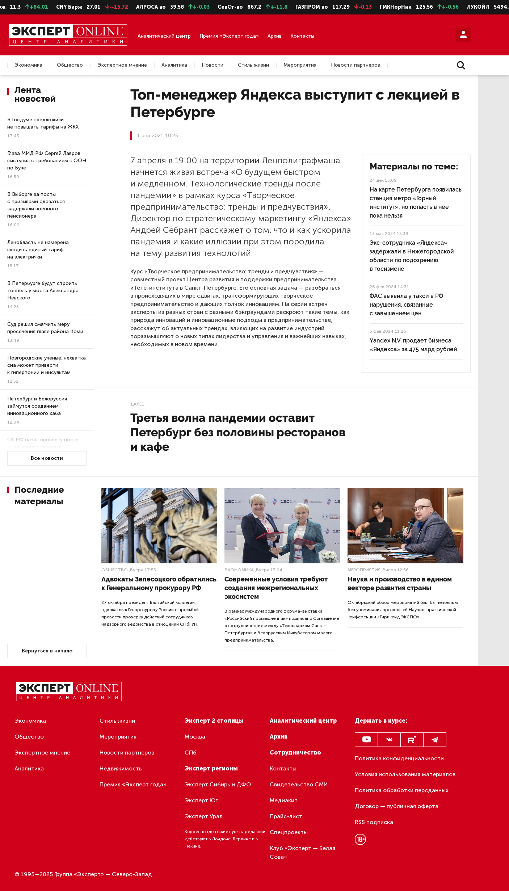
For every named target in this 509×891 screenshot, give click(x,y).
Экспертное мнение (122, 65)
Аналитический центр (164, 36)
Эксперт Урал (204, 816)
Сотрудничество (295, 752)
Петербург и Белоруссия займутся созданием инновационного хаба (37, 406)
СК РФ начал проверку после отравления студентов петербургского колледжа (43, 447)
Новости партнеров (355, 65)
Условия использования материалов (405, 774)
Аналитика (174, 65)
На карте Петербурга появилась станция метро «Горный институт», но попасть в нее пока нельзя (416, 202)
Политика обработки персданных (402, 790)
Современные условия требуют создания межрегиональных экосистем (276, 587)
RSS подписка (374, 822)
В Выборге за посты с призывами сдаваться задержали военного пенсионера (36, 205)
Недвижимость (121, 768)
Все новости (47, 458)
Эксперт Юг (201, 800)
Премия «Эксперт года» (229, 36)
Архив (275, 36)
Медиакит (284, 800)
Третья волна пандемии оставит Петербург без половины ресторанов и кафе (237, 432)
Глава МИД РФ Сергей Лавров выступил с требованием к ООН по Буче (46, 160)
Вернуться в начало (47, 651)
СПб (191, 752)
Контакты (302, 36)
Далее (137, 404)
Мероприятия (299, 65)
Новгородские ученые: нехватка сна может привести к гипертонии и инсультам (46, 365)
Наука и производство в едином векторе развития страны (400, 583)
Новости (212, 65)
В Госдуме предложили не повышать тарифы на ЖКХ (43, 123)
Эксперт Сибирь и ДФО (218, 784)
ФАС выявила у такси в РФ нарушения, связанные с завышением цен (406, 305)
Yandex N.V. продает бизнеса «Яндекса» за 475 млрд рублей (413, 345)
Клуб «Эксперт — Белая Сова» (302, 852)
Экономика (28, 65)
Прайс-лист (286, 816)
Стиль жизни (253, 65)
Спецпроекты (289, 832)
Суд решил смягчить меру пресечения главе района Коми (45, 328)
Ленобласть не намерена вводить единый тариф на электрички (38, 249)
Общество (70, 65)
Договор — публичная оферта (396, 806)
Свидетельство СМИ (299, 784)
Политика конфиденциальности (399, 758)
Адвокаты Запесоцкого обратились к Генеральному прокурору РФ (158, 583)
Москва (195, 736)
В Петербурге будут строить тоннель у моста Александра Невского (43, 290)
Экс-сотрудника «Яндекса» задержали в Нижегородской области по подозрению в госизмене (412, 255)
